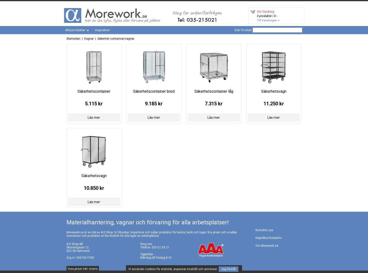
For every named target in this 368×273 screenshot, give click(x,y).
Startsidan (73, 38)
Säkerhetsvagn (273, 91)
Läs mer (94, 117)
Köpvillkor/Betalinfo (268, 238)
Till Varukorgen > (268, 20)
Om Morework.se (266, 245)
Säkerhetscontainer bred (154, 91)
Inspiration (102, 30)
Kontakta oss (264, 230)
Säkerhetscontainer (93, 91)
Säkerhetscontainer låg (213, 91)
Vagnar (89, 38)
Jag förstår (228, 269)
